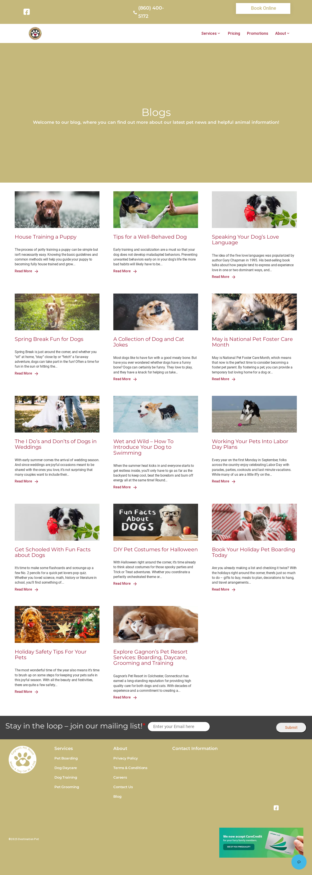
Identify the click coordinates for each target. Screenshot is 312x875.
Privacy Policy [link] (125, 758)
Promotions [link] (257, 33)
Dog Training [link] (65, 777)
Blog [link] (117, 796)
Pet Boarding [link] (66, 758)
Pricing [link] (234, 33)
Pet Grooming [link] (66, 787)
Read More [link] (26, 271)
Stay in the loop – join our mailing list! (75, 726)
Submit (291, 727)
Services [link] (209, 33)
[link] (27, 11)
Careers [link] (120, 777)
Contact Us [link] (123, 787)
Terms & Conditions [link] (130, 768)
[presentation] (243, 727)
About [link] (280, 33)
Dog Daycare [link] (65, 768)
